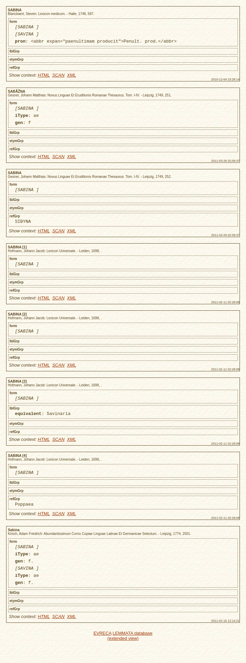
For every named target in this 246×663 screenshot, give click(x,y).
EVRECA (102, 653)
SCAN (58, 78)
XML (71, 78)
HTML (44, 78)
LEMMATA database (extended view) (130, 656)
